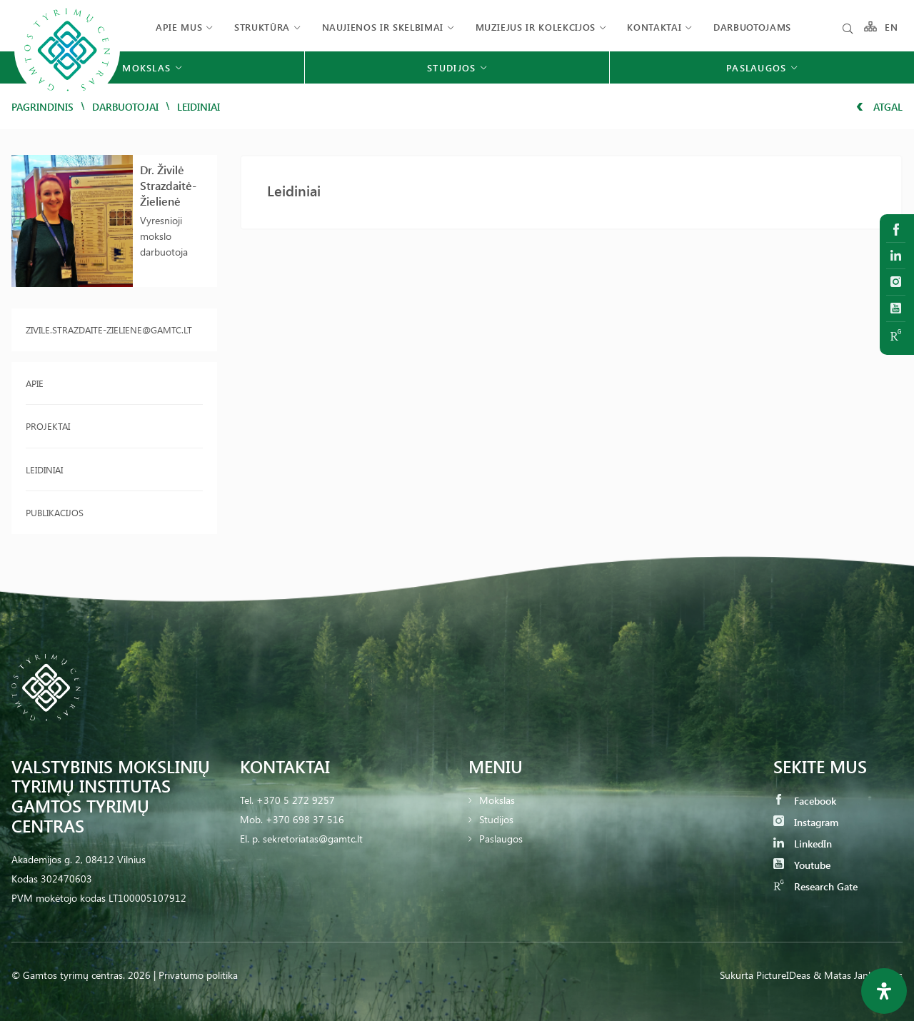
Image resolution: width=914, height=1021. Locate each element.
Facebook (804, 801)
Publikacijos (55, 512)
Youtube (801, 865)
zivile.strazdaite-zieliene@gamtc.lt (109, 329)
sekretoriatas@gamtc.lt (313, 838)
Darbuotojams (752, 27)
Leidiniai (44, 469)
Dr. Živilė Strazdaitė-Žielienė (168, 185)
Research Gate (815, 886)
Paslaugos (501, 838)
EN (892, 27)
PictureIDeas (783, 975)
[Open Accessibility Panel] (884, 991)
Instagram (805, 822)
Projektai (48, 426)
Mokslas (497, 800)
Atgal (879, 107)
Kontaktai (654, 27)
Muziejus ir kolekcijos (536, 27)
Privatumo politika (198, 975)
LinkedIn (802, 843)
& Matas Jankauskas (858, 975)
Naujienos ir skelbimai (382, 27)
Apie (35, 383)
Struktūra (262, 27)
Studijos (496, 819)
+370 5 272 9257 (295, 800)
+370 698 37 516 (305, 819)
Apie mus (179, 27)
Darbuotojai (125, 107)
